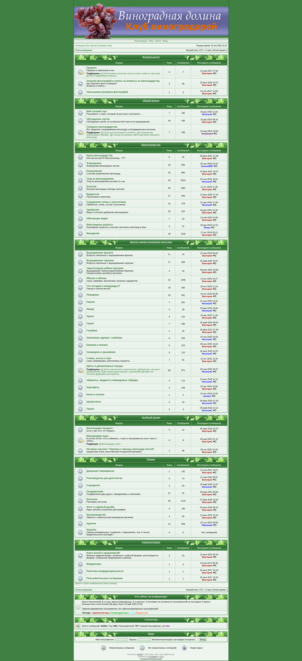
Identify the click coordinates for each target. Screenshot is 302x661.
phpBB (139, 654)
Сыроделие (93, 485)
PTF (161, 657)
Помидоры (93, 294)
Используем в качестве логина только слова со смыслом (131, 73)
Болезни (91, 186)
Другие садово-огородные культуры (151, 242)
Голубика (92, 330)
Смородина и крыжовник (101, 352)
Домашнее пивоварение (101, 471)
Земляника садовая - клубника (104, 337)
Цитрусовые (94, 401)
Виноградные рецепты (100, 224)
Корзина (91, 529)
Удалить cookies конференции (88, 583)
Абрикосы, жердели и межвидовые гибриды (112, 380)
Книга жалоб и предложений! (103, 553)
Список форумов (84, 50)
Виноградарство (150, 145)
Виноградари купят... (112, 444)
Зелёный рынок (151, 417)
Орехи (90, 316)
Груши (90, 323)
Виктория (207, 73)
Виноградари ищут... (98, 436)
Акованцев (207, 133)
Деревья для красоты (108, 374)
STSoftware (152, 657)
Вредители (93, 194)
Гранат (90, 408)
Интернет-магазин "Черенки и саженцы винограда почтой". (121, 449)
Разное (151, 459)
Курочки (91, 523)
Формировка (94, 163)
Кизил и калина (95, 394)
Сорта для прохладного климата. (119, 132)
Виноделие (93, 233)
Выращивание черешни (100, 260)
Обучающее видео (97, 218)
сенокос (207, 396)
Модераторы (94, 564)
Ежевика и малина (97, 345)
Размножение (94, 171)
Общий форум (151, 100)
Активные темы (105, 46)
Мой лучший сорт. (97, 111)
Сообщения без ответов (86, 46)
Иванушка (207, 525)
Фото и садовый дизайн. (101, 507)
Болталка (92, 499)
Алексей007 (207, 166)
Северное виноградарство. (102, 126)
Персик (91, 302)
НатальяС (207, 114)
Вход (165, 41)
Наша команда (110, 583)
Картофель (93, 387)
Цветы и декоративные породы (105, 366)
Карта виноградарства (100, 155)
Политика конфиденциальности (105, 571)
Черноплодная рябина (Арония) (105, 268)
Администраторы (100, 613)
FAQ (151, 41)
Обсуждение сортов (98, 119)
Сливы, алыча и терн (99, 358)
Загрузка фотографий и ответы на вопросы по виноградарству (123, 81)
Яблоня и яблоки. (97, 278)
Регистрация (140, 41)
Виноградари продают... (100, 428)
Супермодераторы (119, 613)
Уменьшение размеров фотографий (107, 92)
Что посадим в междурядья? (103, 286)
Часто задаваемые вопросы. (103, 76)
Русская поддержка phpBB (151, 659)
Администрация (151, 542)
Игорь (207, 227)
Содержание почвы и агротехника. (107, 202)
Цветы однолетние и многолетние (120, 369)
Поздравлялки (95, 491)
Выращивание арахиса (100, 252)
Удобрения (93, 209)
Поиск (158, 41)
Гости (132, 613)
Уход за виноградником (100, 178)
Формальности (151, 57)
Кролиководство (96, 514)
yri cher (166, 626)
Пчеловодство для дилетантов (104, 478)
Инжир (90, 309)
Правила (92, 67)
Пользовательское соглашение (105, 578)
